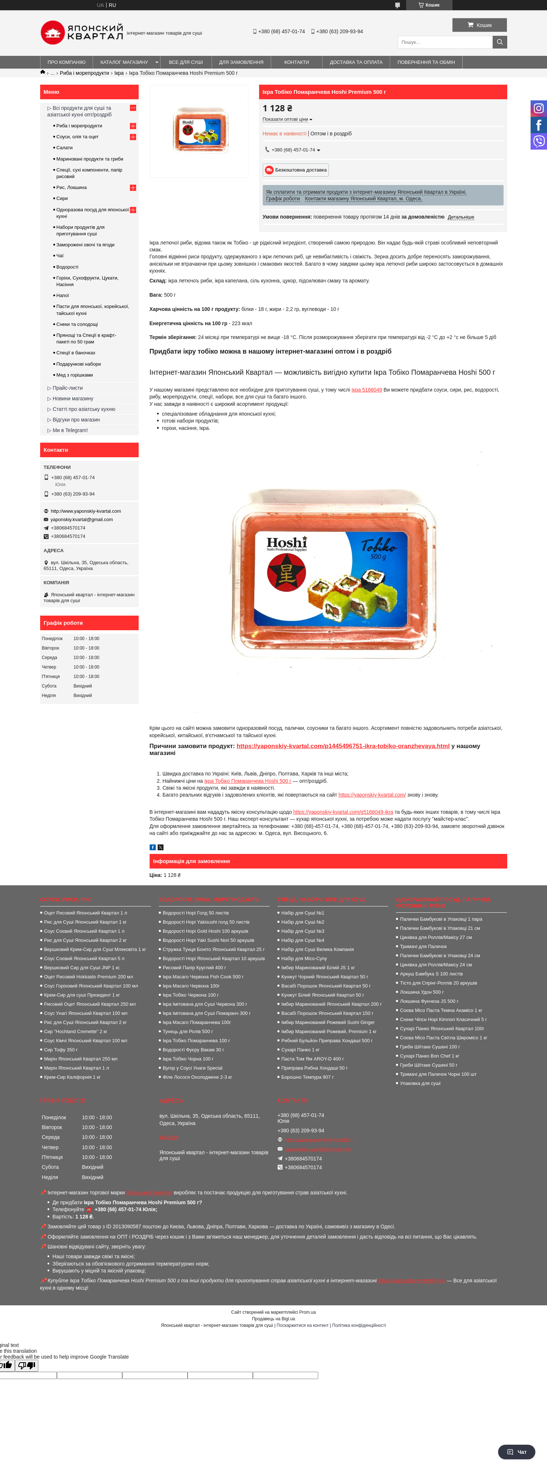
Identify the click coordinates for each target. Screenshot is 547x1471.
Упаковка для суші (420, 1083)
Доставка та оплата (356, 62)
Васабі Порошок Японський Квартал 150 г (327, 1013)
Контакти (296, 62)
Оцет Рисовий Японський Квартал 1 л (85, 913)
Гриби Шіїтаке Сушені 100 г (430, 1047)
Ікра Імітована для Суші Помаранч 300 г (207, 1013)
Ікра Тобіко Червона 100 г (191, 995)
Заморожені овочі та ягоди (86, 244)
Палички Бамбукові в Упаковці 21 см (440, 928)
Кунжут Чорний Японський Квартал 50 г (324, 976)
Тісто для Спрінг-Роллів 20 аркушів (438, 983)
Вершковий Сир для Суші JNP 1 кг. (82, 967)
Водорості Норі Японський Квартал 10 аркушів (214, 958)
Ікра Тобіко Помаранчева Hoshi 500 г (247, 781)
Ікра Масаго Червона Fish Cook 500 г (203, 976)
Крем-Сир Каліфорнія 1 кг (72, 1077)
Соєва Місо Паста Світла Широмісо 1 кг (443, 1037)
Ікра (119, 73)
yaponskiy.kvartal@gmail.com (82, 519)
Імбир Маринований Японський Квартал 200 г (331, 1004)
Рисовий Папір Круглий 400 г (194, 967)
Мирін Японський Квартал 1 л (76, 1068)
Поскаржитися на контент (302, 1325)
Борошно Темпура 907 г (307, 1077)
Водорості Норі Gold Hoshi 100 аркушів (205, 931)
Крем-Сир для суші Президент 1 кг (82, 995)
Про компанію (67, 62)
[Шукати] (500, 42)
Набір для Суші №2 (302, 922)
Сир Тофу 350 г (61, 1049)
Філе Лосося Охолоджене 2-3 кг (197, 1077)
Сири (62, 198)
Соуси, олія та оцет (78, 136)
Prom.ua (307, 1312)
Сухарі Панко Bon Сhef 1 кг (429, 1056)
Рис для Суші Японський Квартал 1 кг (85, 922)
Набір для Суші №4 (302, 940)
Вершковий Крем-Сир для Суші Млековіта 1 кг (95, 949)
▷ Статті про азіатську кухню (81, 409)
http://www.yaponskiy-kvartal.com (86, 511)
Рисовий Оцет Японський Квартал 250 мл (90, 1004)
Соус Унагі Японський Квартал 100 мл (86, 1013)
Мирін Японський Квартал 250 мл (81, 1059)
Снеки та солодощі (77, 324)
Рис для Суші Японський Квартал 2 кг (85, 940)
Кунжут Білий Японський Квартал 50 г (322, 995)
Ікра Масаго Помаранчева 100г (197, 1022)
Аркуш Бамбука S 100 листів (431, 974)
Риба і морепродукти (84, 73)
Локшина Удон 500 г (422, 992)
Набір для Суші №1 (302, 913)
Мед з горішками (75, 375)
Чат (517, 1452)
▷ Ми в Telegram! (67, 430)
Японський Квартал (149, 1192)
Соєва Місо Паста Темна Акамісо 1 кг (441, 1010)
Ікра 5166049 (366, 390)
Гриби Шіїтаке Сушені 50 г (428, 1065)
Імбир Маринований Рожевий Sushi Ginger (328, 1022)
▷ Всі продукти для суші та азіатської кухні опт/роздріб (79, 111)
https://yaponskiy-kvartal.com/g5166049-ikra (343, 812)
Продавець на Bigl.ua (273, 1318)
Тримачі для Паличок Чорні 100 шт (438, 1074)
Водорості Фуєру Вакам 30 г (193, 1049)
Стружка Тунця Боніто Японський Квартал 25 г (214, 949)
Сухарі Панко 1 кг (300, 1049)
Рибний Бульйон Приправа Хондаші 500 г (327, 1040)
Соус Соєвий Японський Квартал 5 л (84, 958)
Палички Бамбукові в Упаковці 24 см (440, 955)
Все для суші (186, 62)
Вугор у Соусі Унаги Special (193, 1068)
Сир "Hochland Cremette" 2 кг (76, 1031)
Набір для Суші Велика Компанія (317, 949)
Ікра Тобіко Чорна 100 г (188, 1059)
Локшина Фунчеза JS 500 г (429, 1001)
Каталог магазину (124, 62)
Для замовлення (241, 62)
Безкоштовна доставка (301, 170)
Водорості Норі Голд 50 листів (196, 913)
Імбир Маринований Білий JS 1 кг (318, 967)
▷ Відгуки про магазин (73, 420)
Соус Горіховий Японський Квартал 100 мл (91, 986)
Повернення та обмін (426, 62)
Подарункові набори (79, 364)
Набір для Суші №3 (302, 931)
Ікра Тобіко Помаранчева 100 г (196, 1040)
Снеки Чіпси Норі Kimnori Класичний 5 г (443, 1019)
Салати (65, 147)
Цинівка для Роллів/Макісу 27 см (436, 937)
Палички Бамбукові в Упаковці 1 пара (441, 919)
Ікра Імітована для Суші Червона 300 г (205, 1004)
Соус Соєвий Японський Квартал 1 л (84, 931)
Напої (63, 295)
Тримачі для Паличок (423, 946)
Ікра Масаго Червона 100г (191, 986)
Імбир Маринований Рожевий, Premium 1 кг (329, 1031)
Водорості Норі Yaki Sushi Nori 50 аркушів (208, 940)
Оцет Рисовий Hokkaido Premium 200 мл (88, 976)
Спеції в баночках (76, 352)
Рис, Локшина (72, 187)
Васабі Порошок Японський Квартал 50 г (326, 986)
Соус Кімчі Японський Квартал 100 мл (85, 1040)
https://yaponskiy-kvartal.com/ (372, 795)
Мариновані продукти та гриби (90, 159)
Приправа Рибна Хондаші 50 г (314, 1068)
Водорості (67, 267)
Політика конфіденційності (359, 1325)
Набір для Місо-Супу (304, 958)
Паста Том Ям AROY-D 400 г (312, 1059)
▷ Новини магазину (70, 398)
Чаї (60, 255)
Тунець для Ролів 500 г (188, 1031)
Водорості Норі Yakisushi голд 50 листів (206, 922)
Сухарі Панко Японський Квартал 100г (442, 1028)
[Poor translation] (26, 1366)
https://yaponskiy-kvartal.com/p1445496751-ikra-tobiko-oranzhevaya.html (343, 746)
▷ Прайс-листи (65, 388)
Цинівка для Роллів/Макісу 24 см (436, 964)
